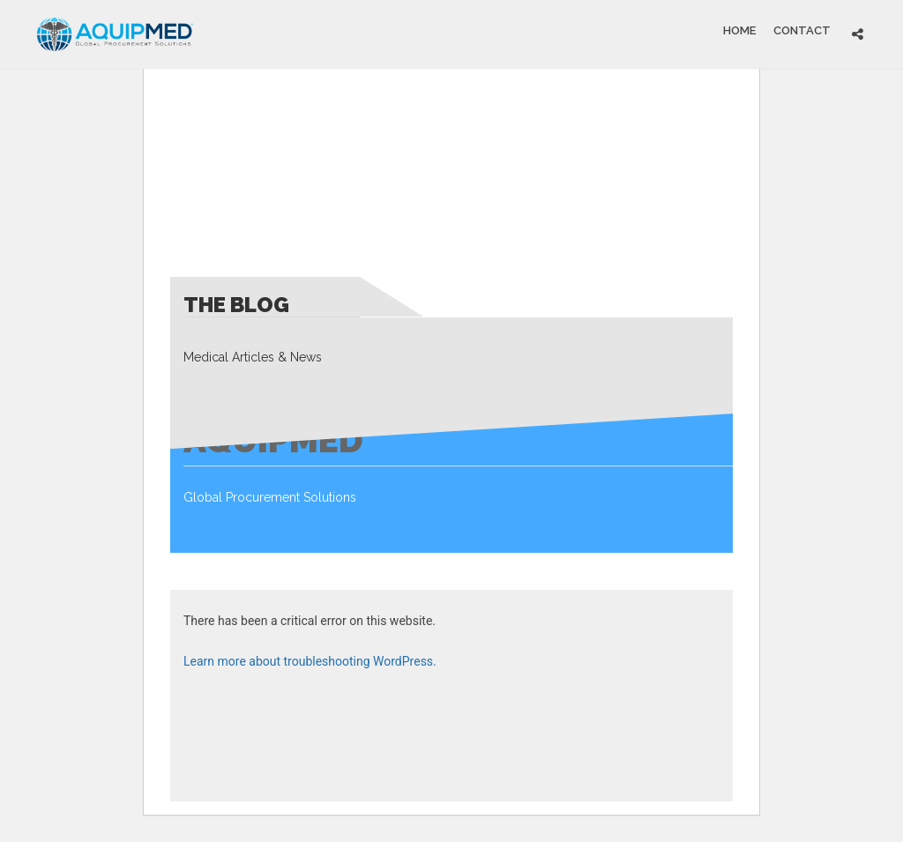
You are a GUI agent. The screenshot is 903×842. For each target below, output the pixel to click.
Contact (802, 29)
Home (739, 29)
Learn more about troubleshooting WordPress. (310, 661)
